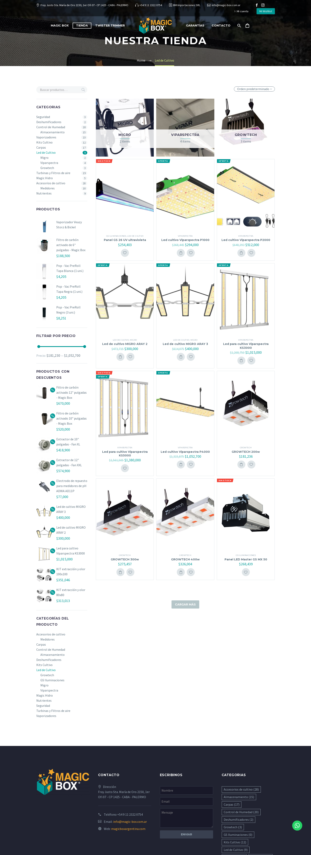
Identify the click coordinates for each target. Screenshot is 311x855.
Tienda (82, 25)
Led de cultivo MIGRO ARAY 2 (124, 344)
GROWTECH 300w (125, 559)
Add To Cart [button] (181, 252)
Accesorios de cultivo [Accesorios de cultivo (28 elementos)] (241, 789)
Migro (44, 158)
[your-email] (186, 801)
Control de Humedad (50, 127)
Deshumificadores (48, 122)
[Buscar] (239, 25)
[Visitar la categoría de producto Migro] (125, 128)
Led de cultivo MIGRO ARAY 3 (185, 344)
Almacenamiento (52, 132)
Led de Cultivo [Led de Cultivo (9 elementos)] (236, 850)
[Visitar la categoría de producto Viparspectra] (185, 128)
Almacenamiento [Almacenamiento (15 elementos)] (239, 797)
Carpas (41, 147)
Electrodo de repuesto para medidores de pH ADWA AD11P (71, 486)
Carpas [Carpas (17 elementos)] (231, 804)
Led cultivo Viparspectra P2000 (245, 240)
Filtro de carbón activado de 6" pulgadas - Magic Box (70, 245)
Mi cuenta (242, 11)
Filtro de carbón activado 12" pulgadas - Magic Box (71, 392)
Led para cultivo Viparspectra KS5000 (125, 453)
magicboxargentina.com (128, 829)
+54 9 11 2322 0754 (150, 5)
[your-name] (186, 790)
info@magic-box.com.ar (226, 5)
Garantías (195, 25)
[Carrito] (249, 25)
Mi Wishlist (265, 11)
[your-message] (186, 818)
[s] (61, 89)
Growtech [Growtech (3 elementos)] (233, 827)
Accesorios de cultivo (50, 183)
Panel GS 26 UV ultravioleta (125, 240)
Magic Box (60, 25)
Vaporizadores (46, 137)
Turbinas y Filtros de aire (53, 173)
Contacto (221, 25)
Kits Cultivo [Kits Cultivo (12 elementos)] (235, 842)
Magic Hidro (44, 178)
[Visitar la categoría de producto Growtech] (246, 128)
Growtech (47, 168)
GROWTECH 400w (185, 559)
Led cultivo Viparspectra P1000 (185, 240)
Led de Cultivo (46, 152)
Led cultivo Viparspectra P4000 (185, 452)
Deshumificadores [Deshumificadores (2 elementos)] (238, 819)
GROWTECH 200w (246, 452)
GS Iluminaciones (52, 680)
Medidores (47, 188)
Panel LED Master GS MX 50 (246, 559)
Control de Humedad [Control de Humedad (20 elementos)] (241, 812)
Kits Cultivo (44, 142)
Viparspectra (49, 163)
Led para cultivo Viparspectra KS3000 (246, 345)
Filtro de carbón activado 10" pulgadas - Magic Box (71, 418)
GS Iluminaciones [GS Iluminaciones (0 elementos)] (238, 835)
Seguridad (43, 117)
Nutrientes (44, 193)
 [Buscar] (83, 89)
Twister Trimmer (110, 25)
